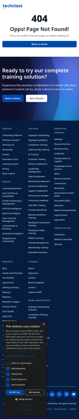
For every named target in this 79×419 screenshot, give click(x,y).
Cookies (73, 409)
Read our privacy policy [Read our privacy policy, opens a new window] (16, 351)
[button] (25, 356)
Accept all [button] (14, 392)
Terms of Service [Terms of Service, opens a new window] (25, 409)
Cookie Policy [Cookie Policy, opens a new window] (25, 405)
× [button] (44, 324)
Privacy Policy (60, 409)
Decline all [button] (34, 392)
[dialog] (25, 368)
